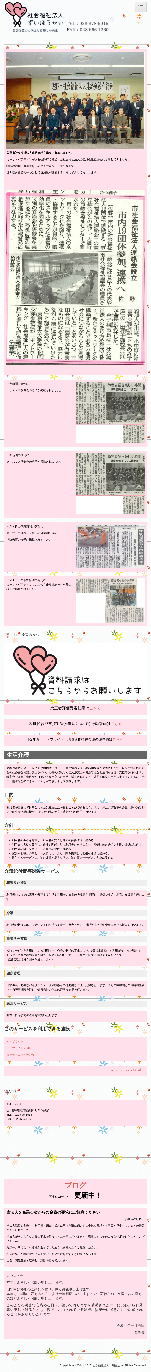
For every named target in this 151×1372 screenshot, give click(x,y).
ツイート (12, 1083)
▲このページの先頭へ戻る (128, 1069)
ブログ (75, 1185)
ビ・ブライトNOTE (18, 1048)
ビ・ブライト (14, 1041)
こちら (95, 708)
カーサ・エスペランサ (20, 1054)
